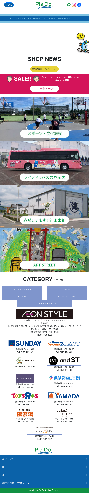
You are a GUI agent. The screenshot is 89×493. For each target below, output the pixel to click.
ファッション (67, 289)
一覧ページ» (47, 88)
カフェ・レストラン (22, 289)
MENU (8, 5)
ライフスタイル (22, 296)
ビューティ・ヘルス (67, 296)
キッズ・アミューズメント (44, 303)
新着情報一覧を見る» (44, 68)
